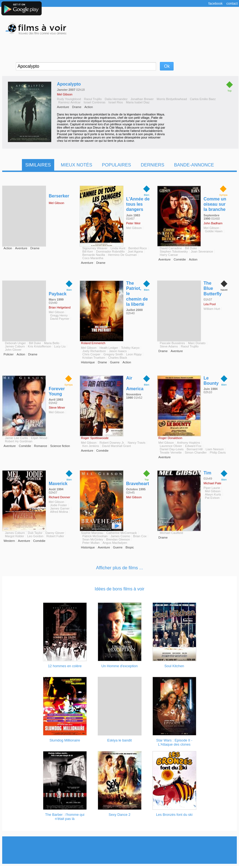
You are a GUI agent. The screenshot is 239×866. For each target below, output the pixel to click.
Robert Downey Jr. (112, 442)
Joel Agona (135, 251)
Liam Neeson (215, 449)
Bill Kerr (87, 251)
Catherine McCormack (121, 532)
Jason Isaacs (118, 351)
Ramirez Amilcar (69, 102)
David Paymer (59, 318)
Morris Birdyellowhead (172, 99)
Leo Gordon (35, 536)
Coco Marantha (92, 258)
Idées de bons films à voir (119, 589)
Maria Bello (51, 343)
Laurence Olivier (171, 446)
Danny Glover (54, 532)
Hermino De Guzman (122, 254)
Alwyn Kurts (213, 494)
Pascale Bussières (172, 343)
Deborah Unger (15, 343)
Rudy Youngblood (69, 99)
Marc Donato (197, 343)
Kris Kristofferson (39, 346)
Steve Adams (169, 346)
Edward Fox (193, 446)
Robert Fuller (55, 536)
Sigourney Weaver (95, 248)
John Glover (13, 349)
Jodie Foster (58, 505)
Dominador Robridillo (110, 251)
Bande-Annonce (194, 165)
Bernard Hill (195, 449)
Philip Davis (218, 452)
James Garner (60, 508)
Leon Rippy (134, 354)
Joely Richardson (94, 351)
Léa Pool (210, 304)
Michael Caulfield (171, 532)
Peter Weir (133, 223)
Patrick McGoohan (95, 536)
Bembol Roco (137, 248)
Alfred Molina (59, 511)
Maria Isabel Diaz (137, 102)
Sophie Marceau (92, 532)
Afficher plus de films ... (119, 567)
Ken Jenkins (90, 446)
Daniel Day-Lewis (172, 449)
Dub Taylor (35, 532)
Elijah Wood (39, 438)
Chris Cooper (91, 354)
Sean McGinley (92, 539)
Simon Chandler (196, 452)
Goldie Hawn (214, 231)
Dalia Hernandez (116, 99)
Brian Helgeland (60, 307)
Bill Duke (191, 248)
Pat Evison (212, 497)
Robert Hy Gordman (18, 441)
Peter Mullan (91, 542)
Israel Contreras (94, 102)
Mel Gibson (65, 94)
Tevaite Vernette (171, 452)
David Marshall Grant (116, 446)
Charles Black (117, 357)
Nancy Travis (136, 442)
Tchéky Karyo (130, 347)
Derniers (152, 165)
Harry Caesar (169, 254)
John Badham (213, 223)
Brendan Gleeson (118, 539)
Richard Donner (59, 497)
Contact (232, 3)
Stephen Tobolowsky (174, 251)
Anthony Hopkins (188, 442)
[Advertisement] (119, 850)
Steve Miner (57, 407)
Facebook (215, 3)
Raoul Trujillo (93, 99)
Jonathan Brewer (142, 99)
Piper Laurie (212, 487)
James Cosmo (120, 536)
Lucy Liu (60, 346)
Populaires (116, 165)
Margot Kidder (14, 536)
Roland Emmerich (93, 343)
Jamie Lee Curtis (16, 438)
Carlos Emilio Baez (203, 99)
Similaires (38, 165)
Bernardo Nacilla (93, 254)
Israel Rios (115, 102)
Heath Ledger (108, 347)
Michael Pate (212, 483)
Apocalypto (69, 84)
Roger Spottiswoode (95, 438)
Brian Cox (139, 536)
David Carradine (171, 248)
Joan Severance (202, 251)
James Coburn (15, 346)
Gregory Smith (113, 354)
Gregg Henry (59, 315)
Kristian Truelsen (93, 357)
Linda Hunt (118, 248)
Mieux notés (76, 165)
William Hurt (212, 308)
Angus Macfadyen (115, 542)
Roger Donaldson (170, 438)
